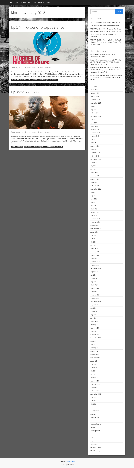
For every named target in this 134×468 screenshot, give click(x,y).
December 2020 (95, 219)
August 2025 (94, 106)
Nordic (29, 79)
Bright (13, 146)
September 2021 (95, 189)
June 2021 (93, 199)
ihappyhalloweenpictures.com (99, 60)
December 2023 (95, 133)
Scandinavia (42, 79)
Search (119, 12)
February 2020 (94, 252)
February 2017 (94, 348)
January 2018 (94, 328)
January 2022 (94, 179)
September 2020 (95, 229)
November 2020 (95, 222)
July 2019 (93, 275)
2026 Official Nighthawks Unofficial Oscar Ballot (105, 26)
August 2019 (94, 272)
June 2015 (93, 401)
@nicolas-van (70, 461)
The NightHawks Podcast (19, 2)
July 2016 (93, 364)
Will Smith (59, 146)
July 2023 (93, 139)
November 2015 (95, 388)
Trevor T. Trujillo (30, 68)
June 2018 (93, 311)
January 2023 (94, 146)
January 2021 (94, 216)
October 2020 (94, 225)
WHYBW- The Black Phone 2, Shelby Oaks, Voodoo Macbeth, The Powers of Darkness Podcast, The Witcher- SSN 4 (106, 42)
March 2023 (93, 143)
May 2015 (93, 404)
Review (92, 427)
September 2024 (95, 116)
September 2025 (95, 103)
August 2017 (94, 341)
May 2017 (93, 344)
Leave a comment (44, 68)
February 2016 (94, 378)
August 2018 (94, 305)
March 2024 (93, 126)
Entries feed (94, 444)
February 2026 (94, 93)
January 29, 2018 (17, 68)
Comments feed (95, 447)
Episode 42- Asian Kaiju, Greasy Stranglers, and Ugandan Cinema (106, 77)
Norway (35, 79)
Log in (92, 441)
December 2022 (95, 149)
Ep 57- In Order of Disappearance (37, 27)
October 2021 (94, 186)
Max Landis (37, 146)
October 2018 (94, 298)
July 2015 (93, 397)
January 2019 (94, 288)
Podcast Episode (95, 424)
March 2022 (93, 172)
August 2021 (94, 192)
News (92, 421)
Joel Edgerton (28, 146)
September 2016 (95, 358)
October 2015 (94, 391)
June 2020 (93, 239)
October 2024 (94, 113)
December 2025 (95, 100)
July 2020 (93, 235)
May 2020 (93, 242)
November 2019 (95, 262)
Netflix (43, 146)
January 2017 (94, 351)
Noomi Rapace (51, 146)
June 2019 (93, 278)
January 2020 (94, 255)
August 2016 (94, 361)
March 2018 (93, 321)
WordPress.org (95, 451)
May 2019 (93, 282)
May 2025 (93, 110)
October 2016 (94, 354)
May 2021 (93, 202)
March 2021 (93, 209)
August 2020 (94, 232)
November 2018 (95, 295)
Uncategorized (95, 431)
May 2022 (93, 166)
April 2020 (93, 245)
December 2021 (95, 182)
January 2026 (94, 96)
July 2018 (93, 308)
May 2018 (93, 315)
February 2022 (94, 176)
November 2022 (95, 153)
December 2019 (95, 258)
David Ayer (20, 146)
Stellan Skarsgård (52, 79)
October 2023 (94, 136)
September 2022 (95, 159)
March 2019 (93, 285)
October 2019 (94, 265)
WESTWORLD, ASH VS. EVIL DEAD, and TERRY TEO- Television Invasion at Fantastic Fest (105, 62)
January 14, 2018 (17, 132)
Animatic (93, 414)
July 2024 (93, 119)
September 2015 (95, 394)
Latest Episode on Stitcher (41, 3)
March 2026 (93, 90)
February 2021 (94, 212)
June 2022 (93, 163)
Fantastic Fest (95, 417)
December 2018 (95, 292)
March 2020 (93, 249)
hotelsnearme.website (97, 54)
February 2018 (94, 325)
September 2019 (95, 268)
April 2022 (93, 169)
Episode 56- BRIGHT (27, 91)
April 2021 (93, 206)
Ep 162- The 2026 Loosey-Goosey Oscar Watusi (105, 22)
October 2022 (94, 156)
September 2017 (95, 338)
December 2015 (95, 384)
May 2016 (93, 371)
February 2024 (94, 129)
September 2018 (95, 302)
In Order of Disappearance (19, 79)
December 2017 (95, 331)
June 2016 (93, 368)
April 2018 (93, 318)
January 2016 (94, 381)
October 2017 (94, 335)
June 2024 (93, 123)
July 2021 (93, 196)
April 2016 (93, 374)
